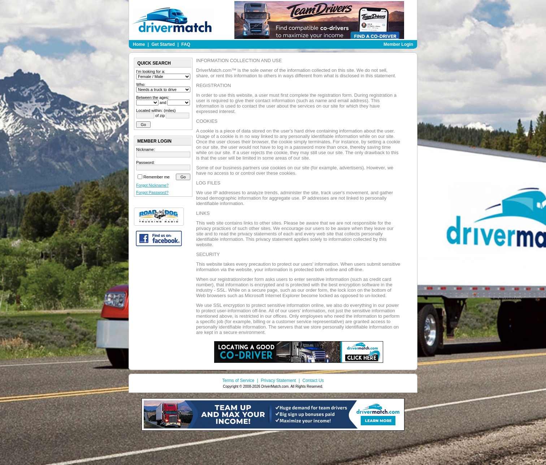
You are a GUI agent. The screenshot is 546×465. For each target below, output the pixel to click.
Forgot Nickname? (152, 185)
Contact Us (313, 380)
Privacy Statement (278, 380)
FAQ (185, 44)
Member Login (398, 44)
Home (139, 44)
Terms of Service (238, 380)
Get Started (163, 44)
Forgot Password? (152, 192)
